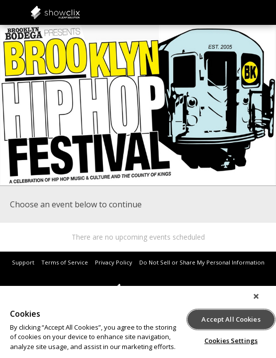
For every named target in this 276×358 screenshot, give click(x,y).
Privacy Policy (113, 262)
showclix (79, 12)
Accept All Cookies (230, 317)
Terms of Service (64, 262)
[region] (138, 324)
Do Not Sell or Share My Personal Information (202, 262)
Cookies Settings (231, 339)
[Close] (263, 301)
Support (23, 262)
